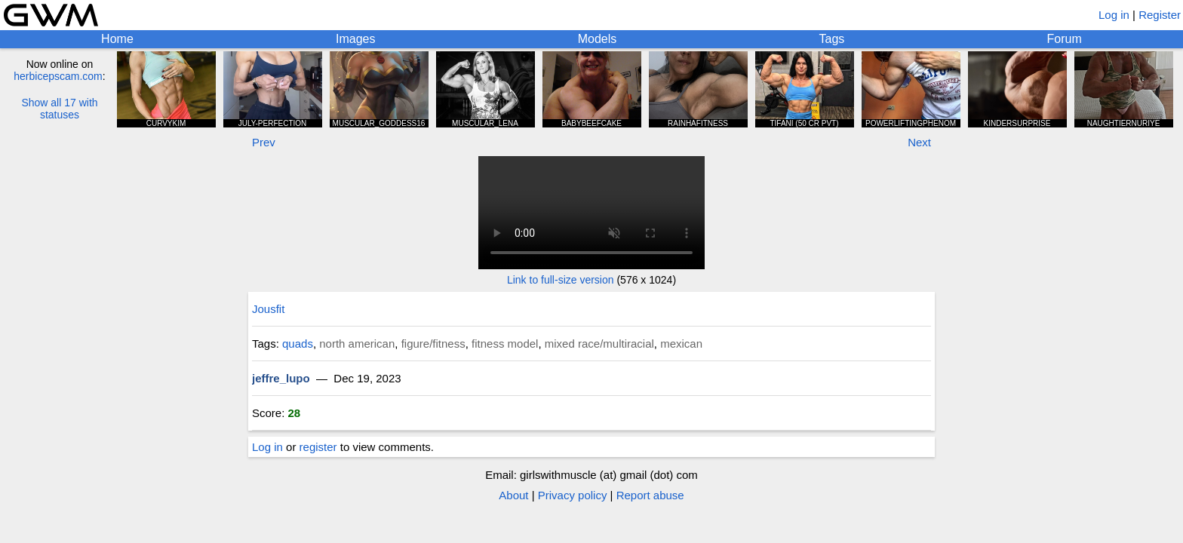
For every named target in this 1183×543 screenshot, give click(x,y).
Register (1159, 14)
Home (117, 38)
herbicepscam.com (58, 76)
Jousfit (268, 308)
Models (597, 38)
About (513, 495)
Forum (1064, 38)
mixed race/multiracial (599, 343)
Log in (1113, 14)
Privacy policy (572, 495)
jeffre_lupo (281, 378)
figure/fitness (433, 343)
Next (919, 142)
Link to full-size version (560, 280)
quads (297, 343)
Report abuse (650, 495)
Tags (832, 38)
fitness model (505, 343)
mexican (681, 343)
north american (357, 343)
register (318, 446)
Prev (263, 142)
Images (355, 38)
